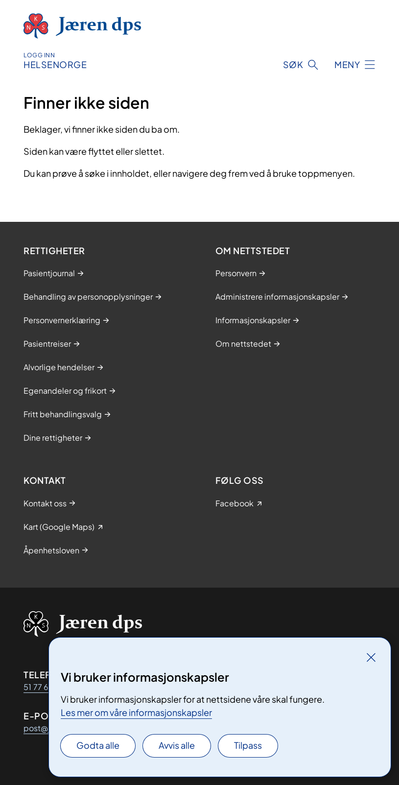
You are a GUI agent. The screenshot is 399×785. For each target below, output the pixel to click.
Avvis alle (177, 745)
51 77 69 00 (45, 687)
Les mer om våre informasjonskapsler (136, 712)
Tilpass (248, 745)
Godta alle (97, 745)
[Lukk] (371, 657)
